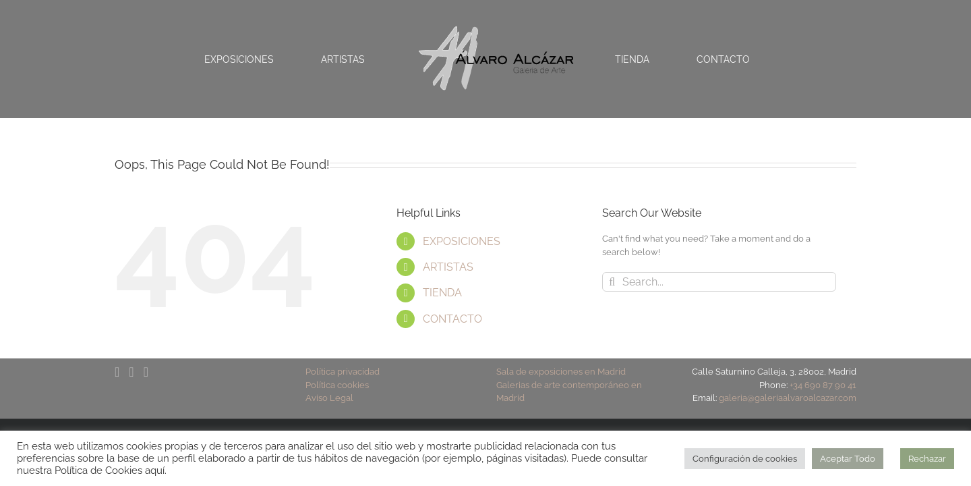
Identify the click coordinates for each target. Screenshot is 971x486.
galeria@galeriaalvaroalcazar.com (787, 398)
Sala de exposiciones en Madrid (561, 372)
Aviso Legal (329, 398)
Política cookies (337, 385)
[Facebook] (117, 372)
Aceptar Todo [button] (847, 459)
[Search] (612, 282)
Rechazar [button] (927, 459)
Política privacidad (342, 372)
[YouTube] (131, 372)
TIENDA (442, 292)
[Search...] (719, 282)
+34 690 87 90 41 (823, 385)
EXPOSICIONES (461, 241)
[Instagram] (146, 372)
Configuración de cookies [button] (745, 459)
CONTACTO (452, 319)
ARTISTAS (448, 267)
